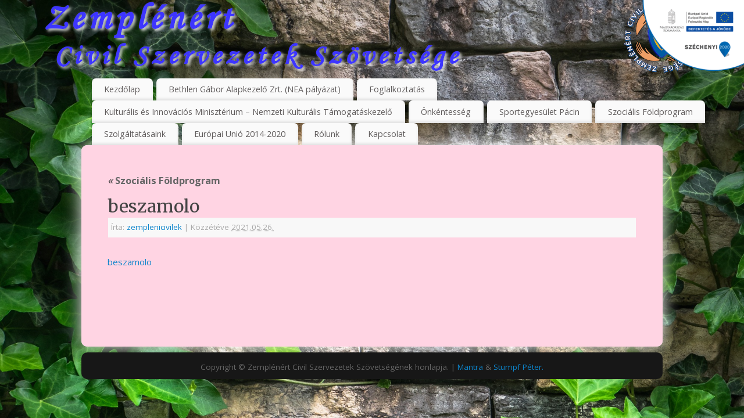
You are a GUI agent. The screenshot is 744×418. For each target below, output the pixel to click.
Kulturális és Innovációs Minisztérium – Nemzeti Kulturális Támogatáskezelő (248, 111)
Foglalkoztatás (397, 89)
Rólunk (326, 133)
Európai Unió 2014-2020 (239, 133)
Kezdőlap (122, 89)
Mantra (470, 367)
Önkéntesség (446, 111)
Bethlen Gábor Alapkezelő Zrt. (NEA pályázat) (255, 89)
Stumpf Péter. (518, 367)
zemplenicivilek (154, 227)
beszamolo (130, 262)
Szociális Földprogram (650, 111)
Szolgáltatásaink (135, 133)
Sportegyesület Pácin (539, 111)
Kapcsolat (387, 133)
